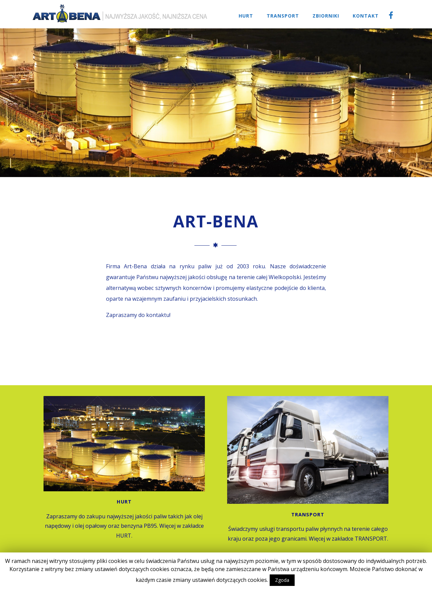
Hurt (246, 16)
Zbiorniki (326, 16)
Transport (283, 16)
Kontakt (366, 16)
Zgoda (282, 580)
